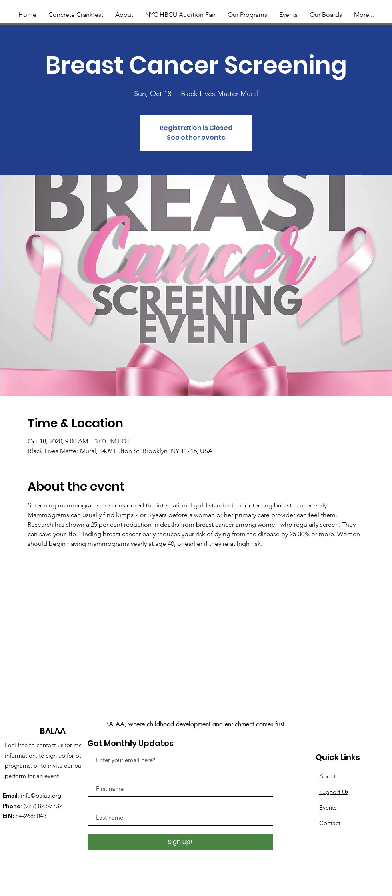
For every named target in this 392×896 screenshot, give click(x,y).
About (327, 776)
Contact (329, 823)
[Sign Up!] (180, 842)
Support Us (333, 792)
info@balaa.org (41, 795)
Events (327, 807)
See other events (196, 137)
